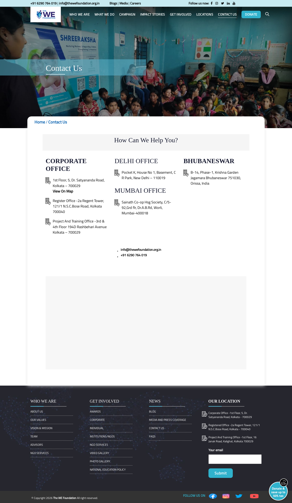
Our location (224, 401)
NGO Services (39, 453)
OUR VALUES (38, 420)
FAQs (152, 436)
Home (39, 122)
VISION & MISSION (41, 428)
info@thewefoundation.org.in (79, 3)
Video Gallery (99, 453)
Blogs (113, 3)
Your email (215, 450)
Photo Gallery (100, 461)
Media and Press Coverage (167, 420)
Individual (97, 428)
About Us (36, 411)
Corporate (97, 420)
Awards (95, 411)
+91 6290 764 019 (43, 3)
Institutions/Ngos (102, 436)
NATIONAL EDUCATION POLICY (108, 469)
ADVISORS (36, 444)
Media (123, 3)
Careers (135, 3)
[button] (267, 14)
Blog (152, 411)
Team (34, 436)
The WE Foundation (64, 498)
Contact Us (57, 122)
